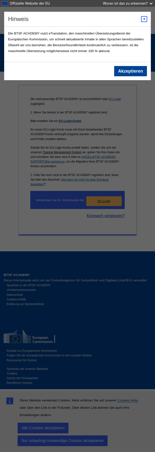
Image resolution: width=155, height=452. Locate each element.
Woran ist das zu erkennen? (128, 3)
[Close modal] (144, 19)
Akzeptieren (130, 71)
